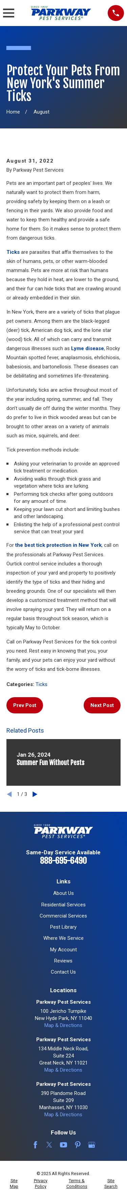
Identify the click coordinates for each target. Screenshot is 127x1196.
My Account (63, 950)
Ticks (13, 252)
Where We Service (63, 938)
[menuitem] (14, 1184)
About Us (63, 893)
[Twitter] (49, 1144)
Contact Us (63, 972)
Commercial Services (63, 916)
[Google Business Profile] (91, 1144)
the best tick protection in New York (58, 545)
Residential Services (63, 905)
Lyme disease (87, 348)
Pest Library (63, 927)
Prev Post (24, 705)
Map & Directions (63, 1025)
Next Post (102, 705)
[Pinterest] (77, 1144)
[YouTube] (63, 1144)
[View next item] (35, 794)
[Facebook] (35, 1144)
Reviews (63, 961)
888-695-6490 (63, 861)
